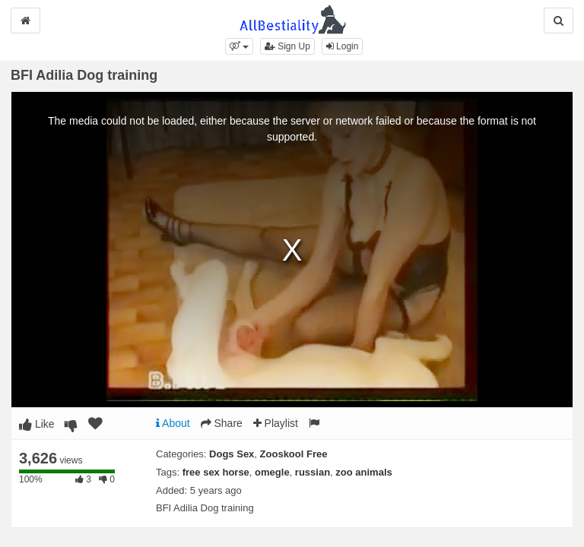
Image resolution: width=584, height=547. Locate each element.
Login (342, 46)
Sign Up (287, 46)
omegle (272, 472)
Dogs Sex (231, 454)
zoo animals (363, 472)
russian (312, 472)
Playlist (275, 423)
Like (37, 424)
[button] (239, 46)
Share (222, 423)
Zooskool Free (294, 454)
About (173, 423)
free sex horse (215, 472)
